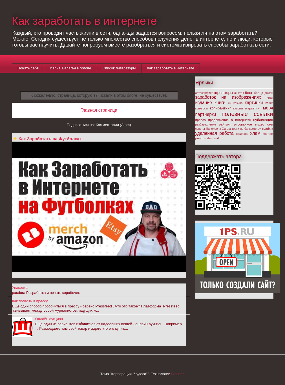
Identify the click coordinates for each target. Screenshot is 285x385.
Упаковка (20, 287)
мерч (268, 107)
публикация (263, 120)
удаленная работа (214, 133)
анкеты (239, 92)
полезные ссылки (247, 114)
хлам (255, 133)
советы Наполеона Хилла (213, 128)
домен (268, 92)
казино (238, 103)
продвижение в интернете (229, 120)
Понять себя (28, 68)
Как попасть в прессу (30, 301)
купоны (238, 108)
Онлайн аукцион (49, 319)
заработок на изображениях (228, 97)
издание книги (210, 102)
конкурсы (201, 108)
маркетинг (253, 108)
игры (270, 97)
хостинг (268, 133)
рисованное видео (249, 124)
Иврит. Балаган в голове (70, 68)
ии (229, 103)
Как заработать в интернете (84, 21)
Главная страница (98, 110)
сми (270, 124)
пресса (200, 120)
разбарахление (205, 124)
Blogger (177, 374)
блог (249, 93)
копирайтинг (220, 108)
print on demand (207, 138)
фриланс (242, 133)
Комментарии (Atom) (113, 125)
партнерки (205, 114)
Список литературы (119, 68)
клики (269, 103)
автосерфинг (204, 92)
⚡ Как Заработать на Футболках (47, 138)
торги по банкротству (246, 128)
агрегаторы (223, 93)
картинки (254, 102)
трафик (267, 128)
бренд (258, 92)
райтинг (225, 124)
